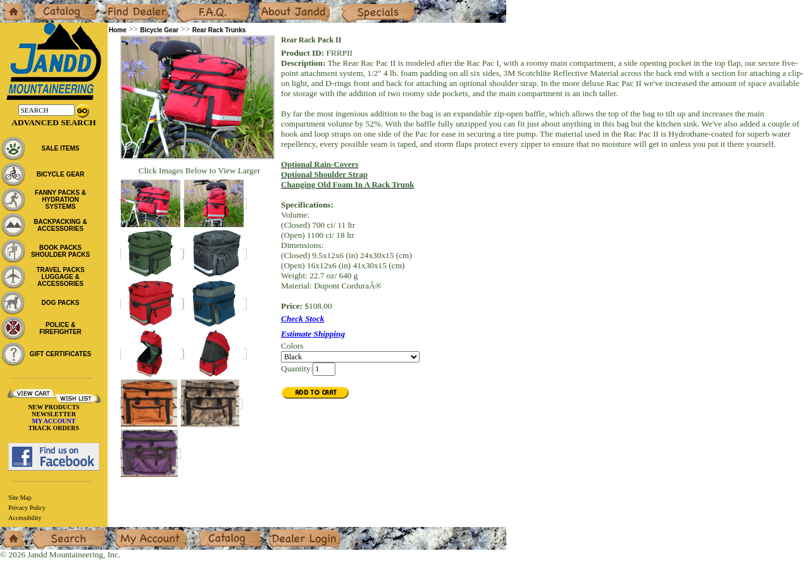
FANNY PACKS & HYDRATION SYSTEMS (60, 199)
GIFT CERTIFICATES (61, 353)
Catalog (45, 4)
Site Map (19, 497)
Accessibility (24, 517)
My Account (135, 531)
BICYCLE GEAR (61, 174)
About (268, 4)
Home (10, 4)
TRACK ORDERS (53, 427)
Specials (355, 4)
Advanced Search (53, 122)
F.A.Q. (187, 4)
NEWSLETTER (54, 414)
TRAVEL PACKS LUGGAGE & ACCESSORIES (60, 276)
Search (43, 531)
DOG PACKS (61, 302)
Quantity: (297, 368)
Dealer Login (291, 531)
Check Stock (303, 318)
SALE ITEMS (60, 148)
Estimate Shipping (313, 333)
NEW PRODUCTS (53, 407)
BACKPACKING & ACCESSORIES (60, 225)
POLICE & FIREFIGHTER (60, 328)
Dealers (117, 4)
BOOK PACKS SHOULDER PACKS (60, 251)
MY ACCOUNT (54, 421)
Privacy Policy (27, 507)
